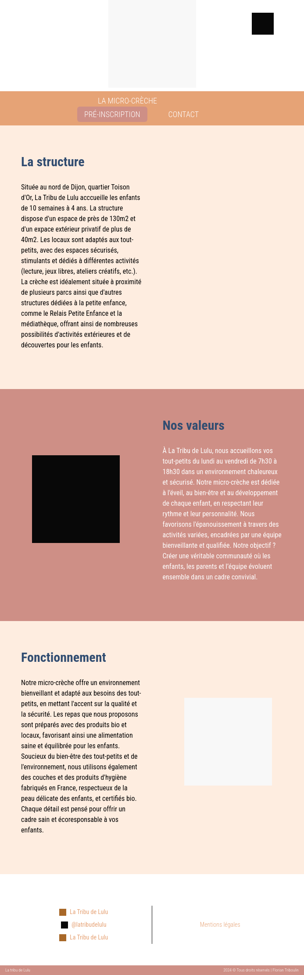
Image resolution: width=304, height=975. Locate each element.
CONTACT (183, 114)
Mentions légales (220, 924)
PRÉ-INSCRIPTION (112, 114)
